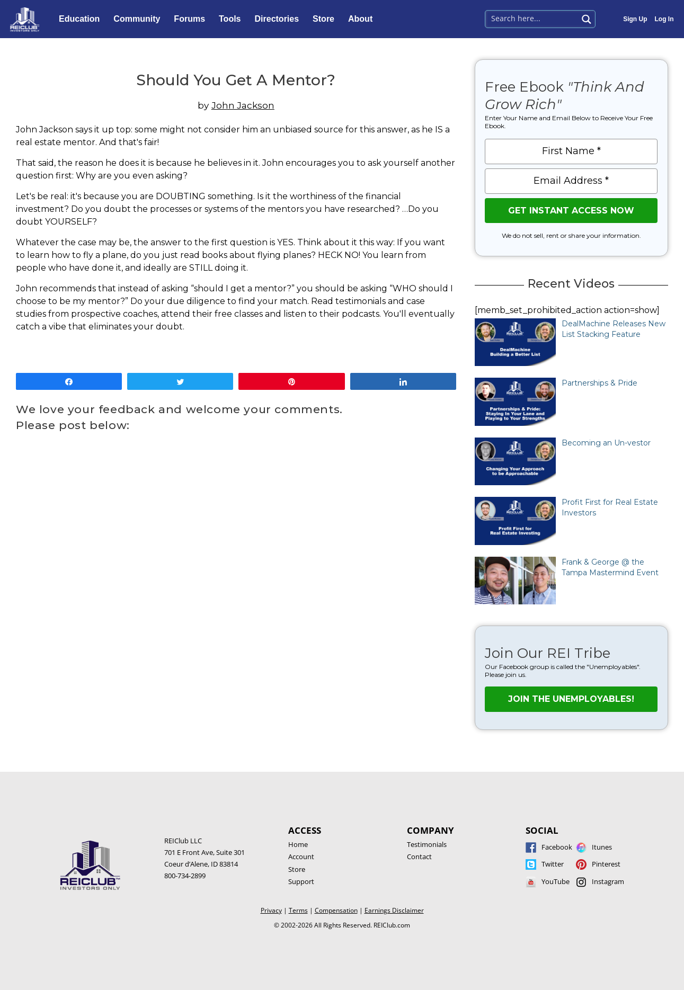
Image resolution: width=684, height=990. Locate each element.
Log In (664, 19)
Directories (280, 19)
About (363, 19)
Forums (192, 19)
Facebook (556, 847)
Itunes (602, 847)
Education (82, 19)
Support (301, 881)
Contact (419, 856)
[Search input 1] (532, 18)
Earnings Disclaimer (394, 910)
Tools (232, 19)
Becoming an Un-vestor (606, 443)
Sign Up (635, 19)
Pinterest (606, 864)
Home (298, 844)
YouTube (555, 881)
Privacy (271, 910)
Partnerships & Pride (599, 383)
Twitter (552, 864)
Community (139, 19)
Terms (298, 910)
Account (301, 856)
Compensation (336, 910)
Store (326, 19)
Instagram (608, 881)
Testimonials (427, 844)
